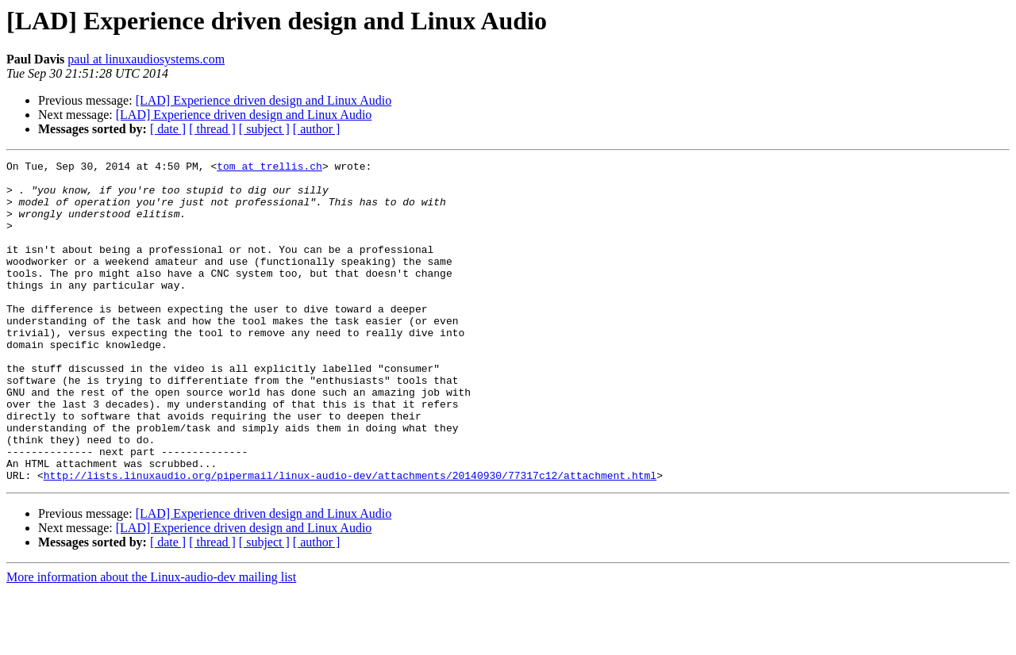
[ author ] (317, 129)
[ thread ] (212, 129)
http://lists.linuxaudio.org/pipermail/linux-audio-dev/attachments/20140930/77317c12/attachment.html (350, 539)
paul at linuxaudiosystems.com (146, 59)
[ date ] (168, 129)
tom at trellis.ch (269, 168)
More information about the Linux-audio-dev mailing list (151, 641)
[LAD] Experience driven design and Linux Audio (264, 100)
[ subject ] (264, 129)
